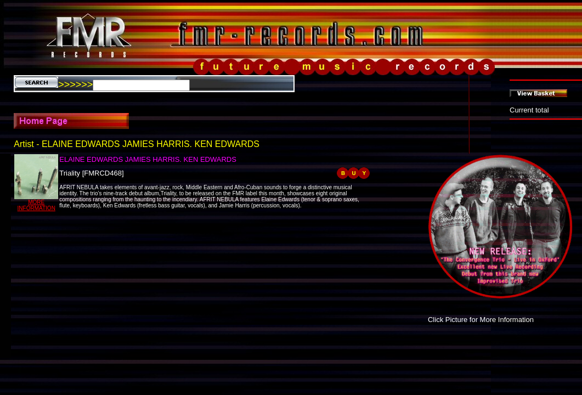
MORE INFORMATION (36, 205)
